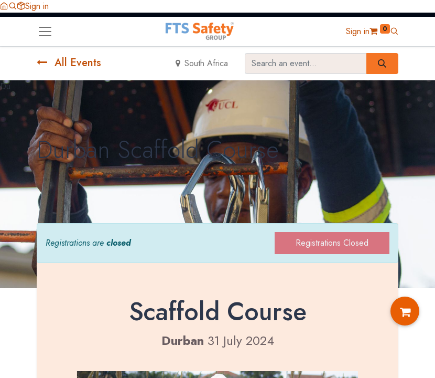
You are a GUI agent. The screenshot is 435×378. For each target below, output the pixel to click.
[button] (12, 6)
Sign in (37, 6)
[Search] (382, 63)
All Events (69, 62)
